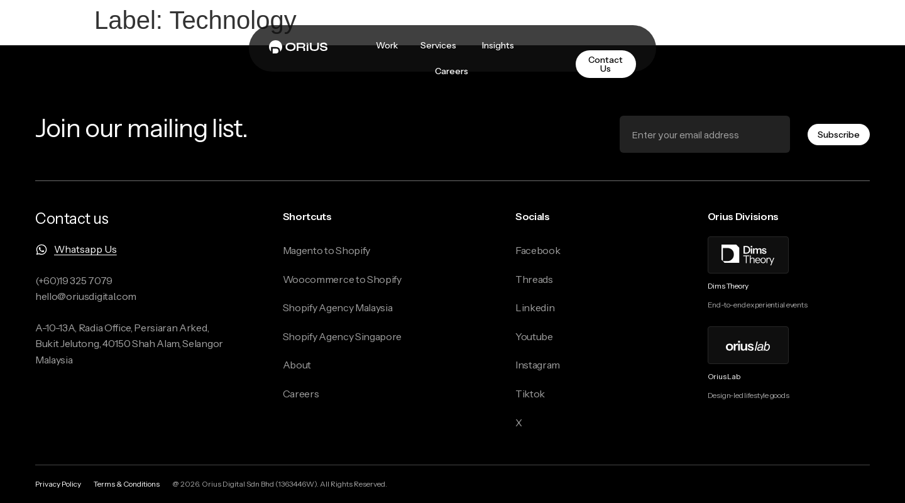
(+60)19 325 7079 (73, 280)
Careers (301, 393)
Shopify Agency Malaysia (338, 307)
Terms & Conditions (127, 484)
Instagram (537, 364)
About (297, 364)
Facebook (537, 250)
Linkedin (534, 307)
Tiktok (530, 393)
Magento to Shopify (326, 250)
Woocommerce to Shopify (342, 279)
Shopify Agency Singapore (342, 336)
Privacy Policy (58, 484)
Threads (534, 279)
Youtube (534, 336)
